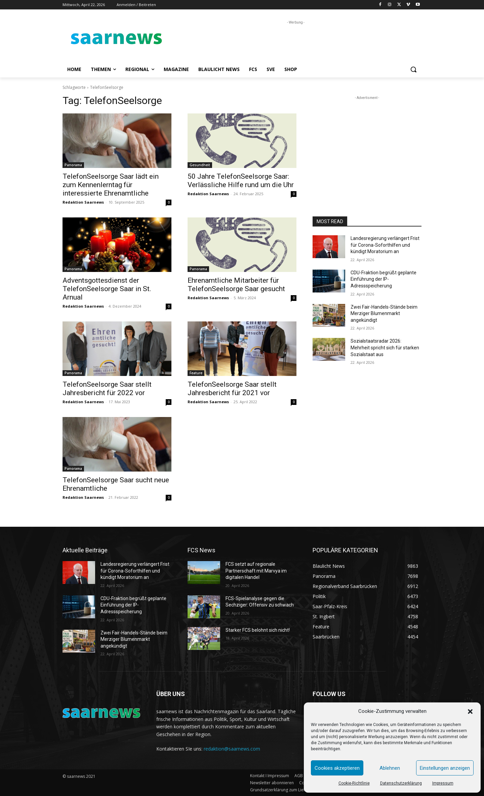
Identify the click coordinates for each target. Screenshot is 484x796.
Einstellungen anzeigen (445, 768)
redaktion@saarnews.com (232, 749)
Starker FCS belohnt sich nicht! (258, 630)
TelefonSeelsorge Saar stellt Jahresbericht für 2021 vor (232, 388)
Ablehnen (389, 768)
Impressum (442, 783)
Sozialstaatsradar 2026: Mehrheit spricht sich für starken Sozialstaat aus (385, 347)
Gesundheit (200, 165)
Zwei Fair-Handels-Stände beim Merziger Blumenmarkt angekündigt (384, 313)
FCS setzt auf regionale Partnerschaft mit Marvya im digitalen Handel (256, 570)
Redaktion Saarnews (83, 202)
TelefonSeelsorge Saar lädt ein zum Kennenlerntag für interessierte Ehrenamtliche (111, 184)
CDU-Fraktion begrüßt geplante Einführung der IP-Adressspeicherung (383, 279)
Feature (196, 373)
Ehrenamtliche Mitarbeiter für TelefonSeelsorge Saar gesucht (236, 284)
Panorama (73, 165)
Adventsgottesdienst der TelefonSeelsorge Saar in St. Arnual (107, 288)
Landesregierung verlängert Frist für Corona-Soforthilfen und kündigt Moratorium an (385, 245)
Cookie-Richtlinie (354, 783)
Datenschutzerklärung (401, 783)
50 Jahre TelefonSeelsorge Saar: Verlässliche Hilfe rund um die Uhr (241, 180)
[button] (470, 711)
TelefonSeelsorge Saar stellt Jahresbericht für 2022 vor (107, 388)
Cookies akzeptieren (337, 768)
